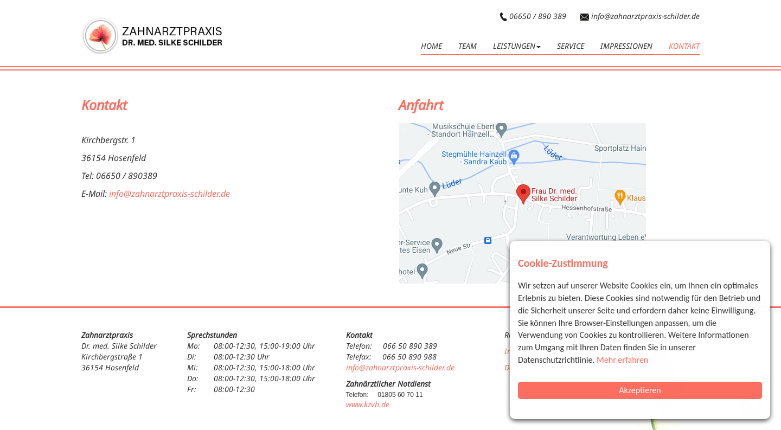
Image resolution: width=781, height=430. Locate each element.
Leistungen (517, 46)
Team (467, 46)
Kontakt (684, 46)
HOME (431, 46)
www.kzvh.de (367, 404)
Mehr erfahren (623, 360)
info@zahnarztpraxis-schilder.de (645, 16)
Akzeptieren (640, 390)
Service (570, 46)
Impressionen (626, 46)
